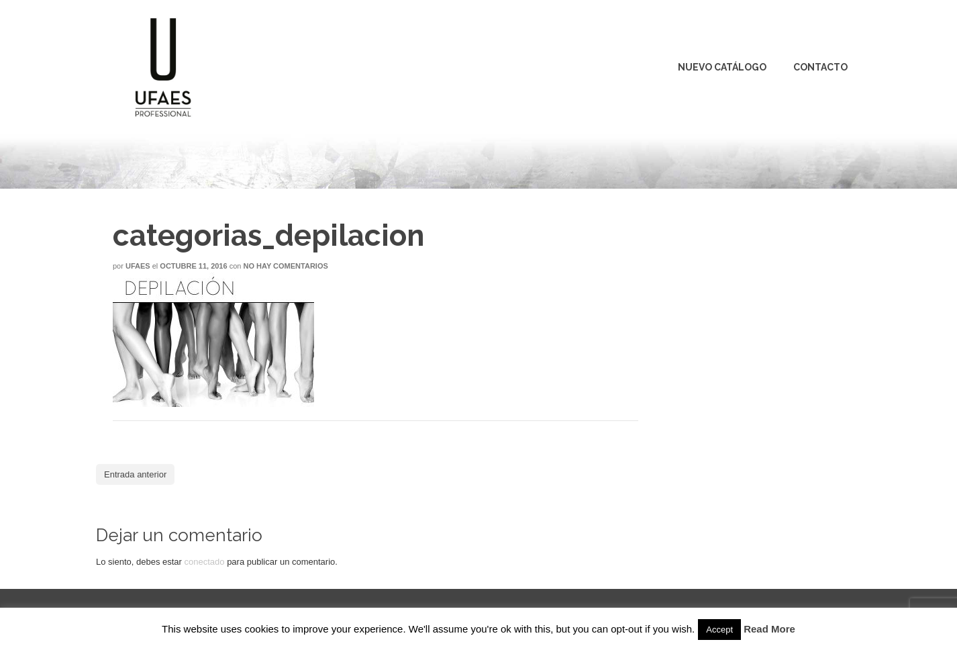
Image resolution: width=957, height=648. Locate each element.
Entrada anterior (135, 474)
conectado (205, 562)
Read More (769, 629)
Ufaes (137, 266)
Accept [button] (719, 629)
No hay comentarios (285, 266)
